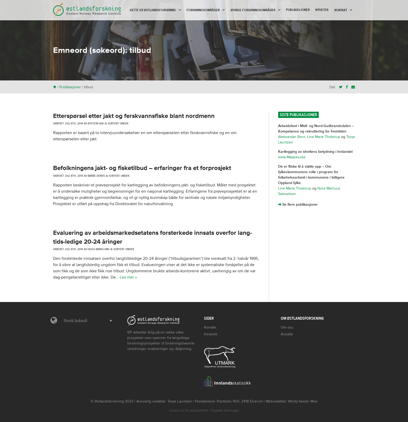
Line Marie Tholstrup (323, 137)
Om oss (287, 327)
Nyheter (321, 10)
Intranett (210, 334)
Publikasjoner (298, 10)
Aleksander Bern (291, 137)
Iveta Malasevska (291, 157)
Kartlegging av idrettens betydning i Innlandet (315, 151)
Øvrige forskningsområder (253, 10)
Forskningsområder (203, 10)
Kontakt (340, 10)
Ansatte (287, 334)
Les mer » (128, 277)
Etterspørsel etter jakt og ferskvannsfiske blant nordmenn (134, 116)
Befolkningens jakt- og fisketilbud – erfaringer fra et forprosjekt (142, 168)
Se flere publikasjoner (298, 204)
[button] (86, 320)
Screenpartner (196, 410)
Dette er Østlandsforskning (153, 10)
